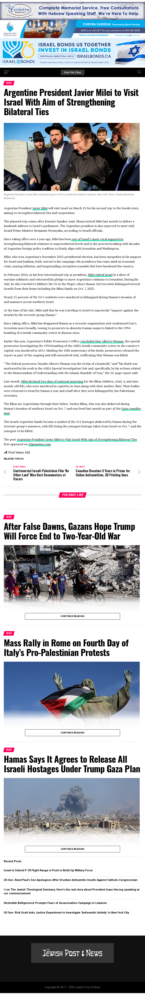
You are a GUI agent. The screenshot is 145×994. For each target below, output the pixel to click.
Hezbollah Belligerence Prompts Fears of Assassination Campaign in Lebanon (55, 904)
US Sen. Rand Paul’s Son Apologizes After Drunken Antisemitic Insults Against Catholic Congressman (70, 881)
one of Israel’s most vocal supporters (97, 239)
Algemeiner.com (39, 444)
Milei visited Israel (100, 275)
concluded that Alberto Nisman (101, 341)
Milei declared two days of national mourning (52, 381)
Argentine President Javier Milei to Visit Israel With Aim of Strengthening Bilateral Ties (77, 439)
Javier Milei (40, 208)
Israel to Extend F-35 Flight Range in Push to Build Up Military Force (48, 871)
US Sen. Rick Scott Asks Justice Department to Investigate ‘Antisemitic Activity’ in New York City (66, 913)
